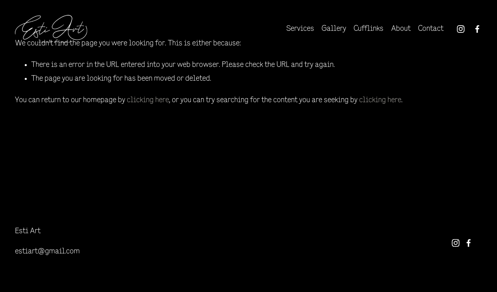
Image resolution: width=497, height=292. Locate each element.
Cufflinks (368, 28)
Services (300, 28)
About (401, 28)
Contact (430, 28)
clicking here (148, 100)
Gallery (333, 28)
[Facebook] (477, 29)
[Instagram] (460, 29)
